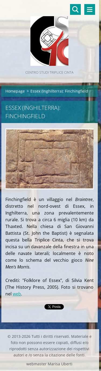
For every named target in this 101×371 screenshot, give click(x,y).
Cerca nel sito (75, 9)
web (17, 294)
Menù (89, 9)
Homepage (15, 91)
